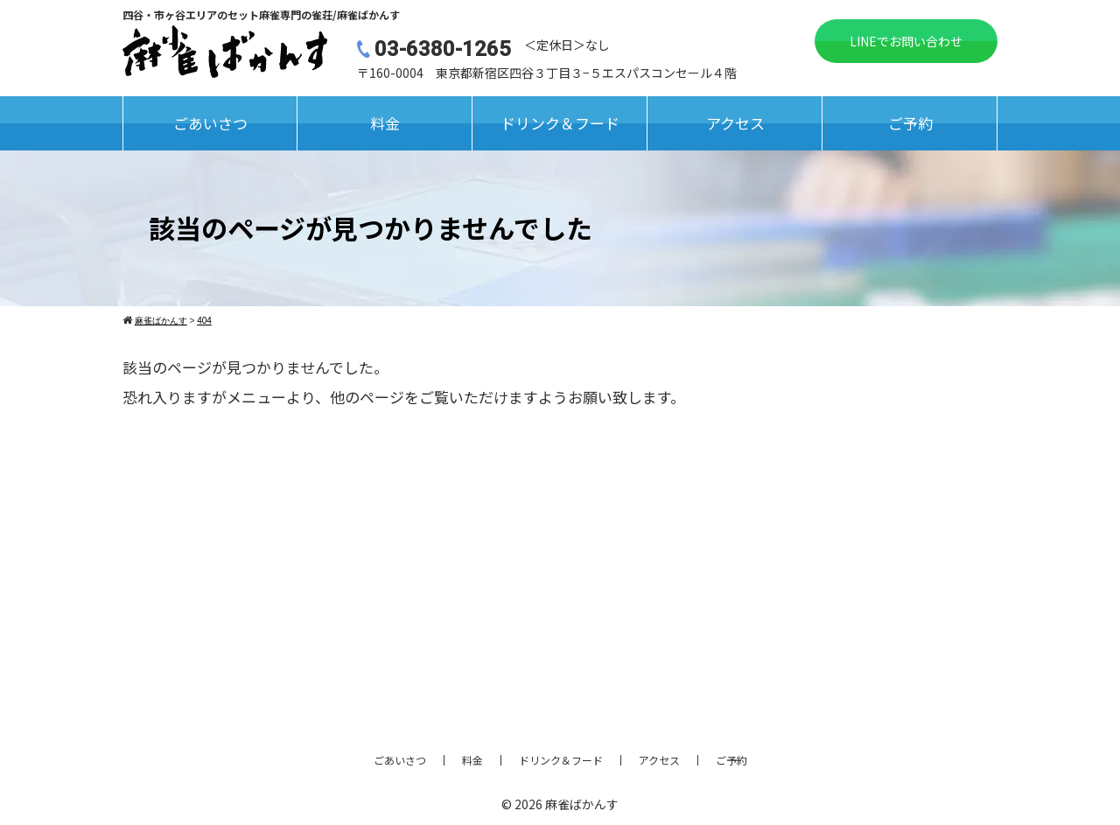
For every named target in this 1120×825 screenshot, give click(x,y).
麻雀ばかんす (582, 804)
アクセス (735, 123)
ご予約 (910, 123)
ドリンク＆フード (560, 123)
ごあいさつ (210, 123)
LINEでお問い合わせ (906, 41)
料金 (385, 123)
